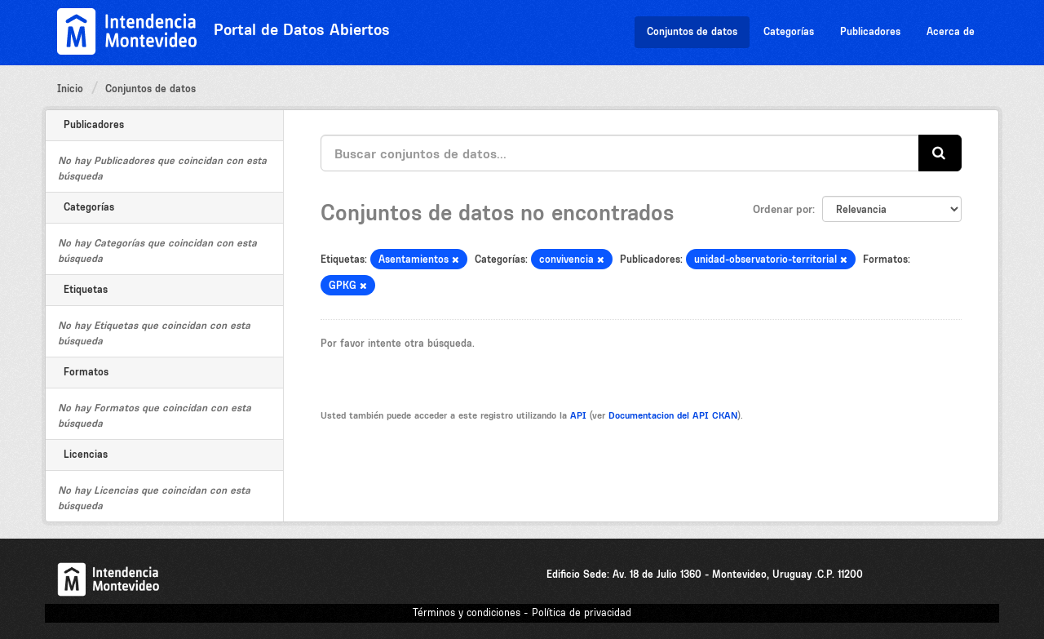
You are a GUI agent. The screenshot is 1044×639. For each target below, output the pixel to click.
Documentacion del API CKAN (672, 415)
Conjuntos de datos (692, 31)
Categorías (788, 31)
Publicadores (870, 31)
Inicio (70, 88)
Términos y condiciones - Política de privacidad (522, 612)
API (578, 415)
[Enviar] (940, 153)
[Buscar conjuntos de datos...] (620, 153)
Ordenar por (782, 208)
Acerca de (951, 31)
